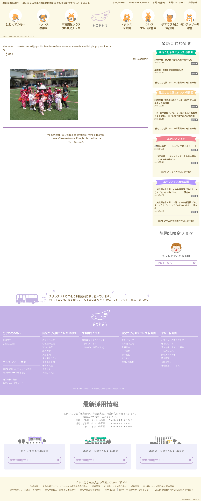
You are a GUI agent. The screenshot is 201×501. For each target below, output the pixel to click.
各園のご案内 (9, 343)
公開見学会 (166, 362)
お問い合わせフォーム (13, 383)
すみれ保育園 (169, 333)
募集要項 (165, 358)
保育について (167, 343)
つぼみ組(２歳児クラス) (93, 347)
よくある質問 (48, 362)
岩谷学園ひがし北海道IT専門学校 (25, 490)
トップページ (119, 2)
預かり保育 (47, 347)
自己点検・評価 (10, 379)
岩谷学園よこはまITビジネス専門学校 (109, 486)
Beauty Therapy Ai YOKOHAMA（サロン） (174, 490)
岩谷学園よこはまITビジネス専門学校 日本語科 (152, 486)
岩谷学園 (34, 486)
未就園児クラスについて (93, 340)
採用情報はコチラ (21, 460)
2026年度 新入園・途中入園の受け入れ (173, 60)
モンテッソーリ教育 (14, 362)
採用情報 (193, 2)
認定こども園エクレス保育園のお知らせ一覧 (176, 128)
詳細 (194, 63)
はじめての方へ (12, 333)
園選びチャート (10, 340)
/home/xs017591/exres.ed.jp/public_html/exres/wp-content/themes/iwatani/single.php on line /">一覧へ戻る (76, 138)
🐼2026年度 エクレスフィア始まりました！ (175, 146)
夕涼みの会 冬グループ (19, 36)
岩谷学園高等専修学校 (90, 490)
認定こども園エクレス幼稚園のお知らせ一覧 (176, 82)
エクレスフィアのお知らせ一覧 (176, 172)
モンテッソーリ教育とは (14, 372)
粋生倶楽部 (110, 490)
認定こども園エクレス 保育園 (139, 333)
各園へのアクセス (177, 2)
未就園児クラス (49, 358)
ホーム (5, 36)
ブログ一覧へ (164, 263)
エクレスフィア (89, 343)
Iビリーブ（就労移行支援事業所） (134, 490)
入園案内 (46, 355)
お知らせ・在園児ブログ (172, 340)
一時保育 (126, 351)
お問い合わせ (159, 2)
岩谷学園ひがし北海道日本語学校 (60, 490)
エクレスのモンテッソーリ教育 (17, 369)
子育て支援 (47, 365)
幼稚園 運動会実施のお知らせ (168, 70)
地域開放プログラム (170, 365)
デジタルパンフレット (139, 2)
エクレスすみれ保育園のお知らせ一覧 (176, 221)
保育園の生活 (128, 343)
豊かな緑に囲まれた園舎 (172, 347)
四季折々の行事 (168, 355)
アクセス (46, 369)
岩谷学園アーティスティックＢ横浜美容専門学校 (65, 486)
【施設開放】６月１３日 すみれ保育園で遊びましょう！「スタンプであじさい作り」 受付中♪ (175, 205)
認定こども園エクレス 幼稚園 (59, 333)
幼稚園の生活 (48, 343)
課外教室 (46, 351)
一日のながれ (167, 351)
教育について (48, 340)
